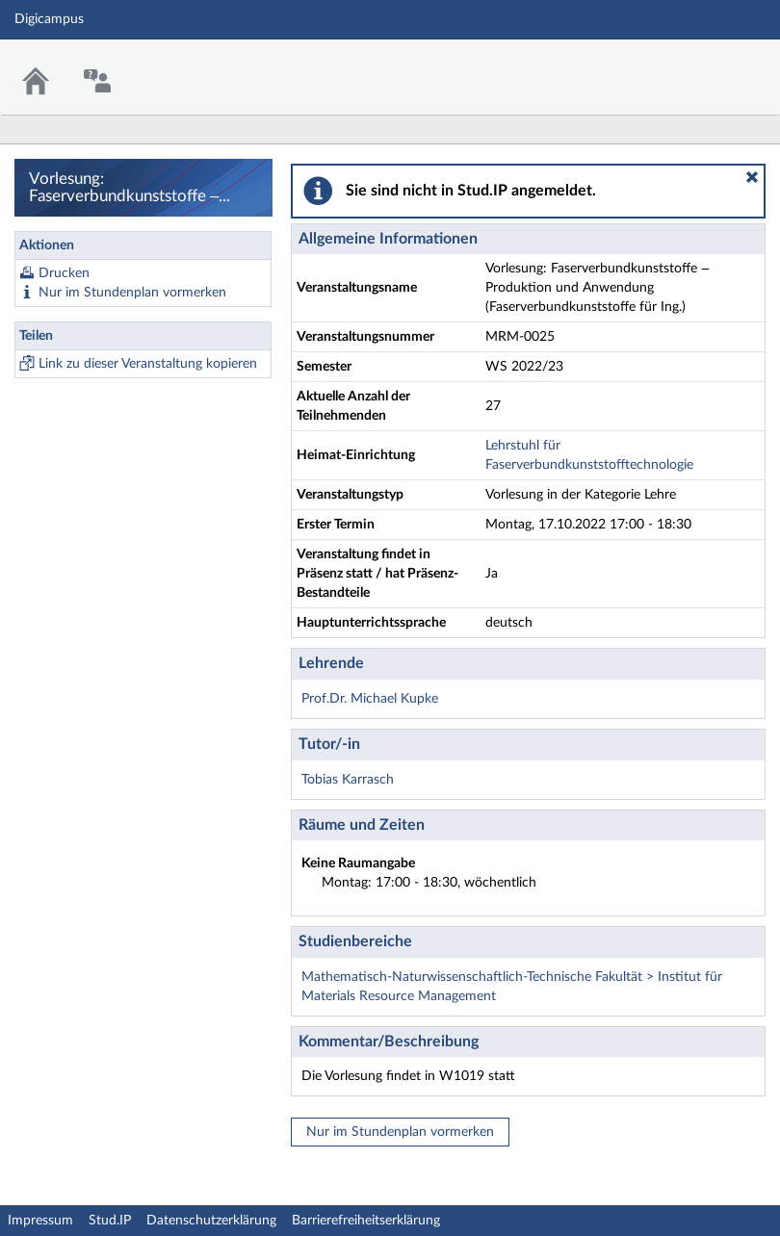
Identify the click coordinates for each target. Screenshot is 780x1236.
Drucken (64, 273)
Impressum (40, 1220)
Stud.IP (110, 1220)
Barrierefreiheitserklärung (366, 1220)
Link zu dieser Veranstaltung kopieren (148, 364)
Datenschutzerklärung (211, 1220)
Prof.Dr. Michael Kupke (369, 699)
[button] (752, 177)
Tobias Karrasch (347, 779)
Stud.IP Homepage (705, 65)
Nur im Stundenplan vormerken (132, 292)
